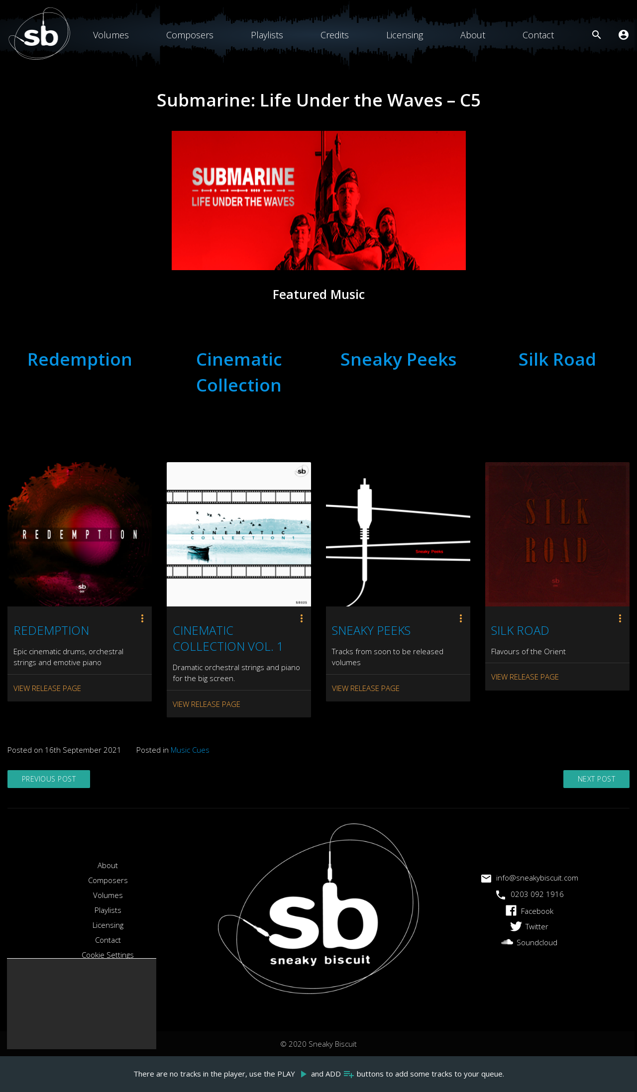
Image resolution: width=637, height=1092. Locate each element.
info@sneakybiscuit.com (529, 878)
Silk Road (557, 359)
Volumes (111, 35)
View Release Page (47, 688)
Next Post (595, 779)
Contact (538, 35)
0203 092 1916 (529, 894)
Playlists (267, 35)
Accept (40, 1033)
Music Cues (190, 750)
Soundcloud (529, 942)
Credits (334, 35)
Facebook (529, 911)
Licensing (404, 35)
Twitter (529, 926)
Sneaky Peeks (398, 359)
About (472, 35)
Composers (189, 35)
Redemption (79, 359)
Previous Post (51, 779)
